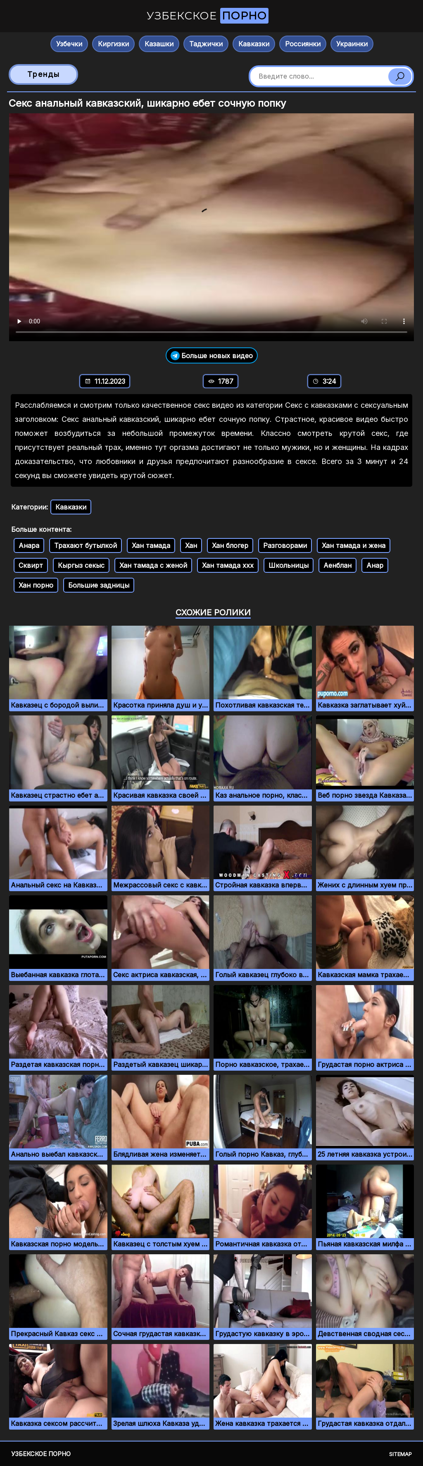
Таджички (206, 44)
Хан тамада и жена (353, 545)
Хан (191, 545)
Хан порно (36, 585)
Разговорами (285, 545)
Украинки (352, 44)
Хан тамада (151, 545)
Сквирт (31, 565)
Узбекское (208, 16)
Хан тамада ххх (228, 565)
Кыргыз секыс (81, 565)
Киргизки (113, 44)
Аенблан (337, 565)
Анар (374, 565)
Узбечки (69, 44)
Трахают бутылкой (85, 545)
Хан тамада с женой (153, 565)
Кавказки (253, 44)
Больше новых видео (212, 355)
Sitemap (400, 1454)
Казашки (159, 44)
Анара (29, 545)
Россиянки (303, 44)
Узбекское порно (41, 1454)
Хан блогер (230, 545)
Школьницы (289, 565)
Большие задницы (98, 585)
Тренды (43, 74)
